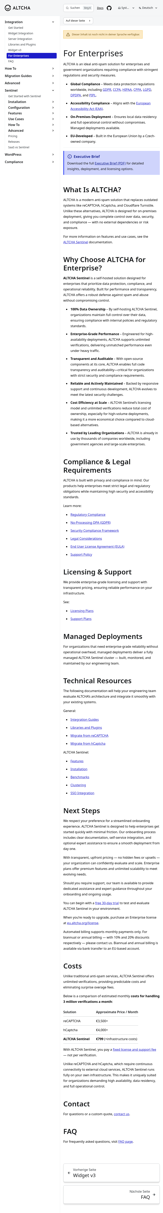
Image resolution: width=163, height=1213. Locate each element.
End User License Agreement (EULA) (97, 546)
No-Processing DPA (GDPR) (90, 522)
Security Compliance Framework (94, 530)
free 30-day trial (107, 903)
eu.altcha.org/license (82, 923)
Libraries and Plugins (86, 727)
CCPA (117, 89)
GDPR (107, 89)
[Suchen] (78, 8)
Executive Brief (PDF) (110, 163)
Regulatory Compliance (88, 514)
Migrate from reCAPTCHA (89, 735)
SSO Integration (82, 793)
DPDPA (75, 95)
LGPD (147, 89)
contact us (121, 1114)
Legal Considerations (86, 538)
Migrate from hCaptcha (87, 743)
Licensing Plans (82, 611)
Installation (78, 769)
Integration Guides (84, 719)
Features (77, 761)
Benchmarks (79, 777)
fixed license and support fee (134, 1049)
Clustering (78, 785)
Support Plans (81, 619)
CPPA (137, 89)
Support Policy (81, 554)
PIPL (92, 95)
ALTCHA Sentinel (75, 242)
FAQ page (125, 1141)
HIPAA (127, 89)
